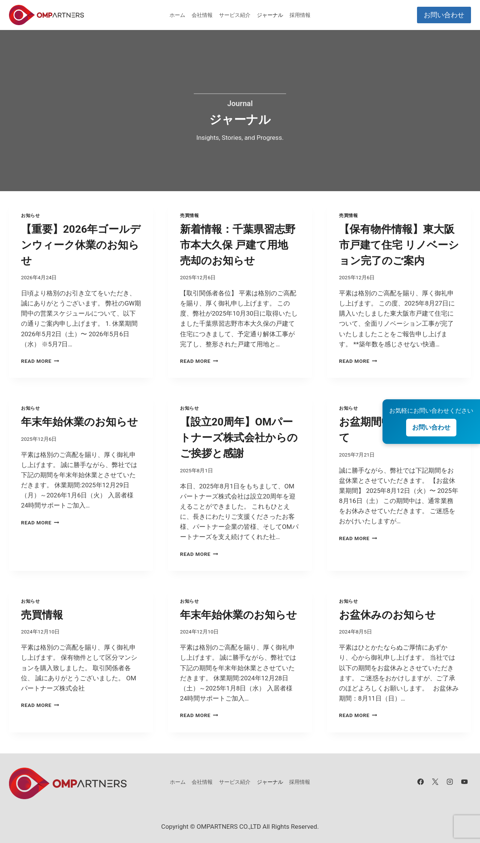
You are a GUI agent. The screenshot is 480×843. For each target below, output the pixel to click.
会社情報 (202, 15)
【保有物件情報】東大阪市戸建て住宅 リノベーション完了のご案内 (399, 245)
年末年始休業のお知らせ (79, 422)
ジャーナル (270, 15)
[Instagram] (450, 782)
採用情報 (300, 15)
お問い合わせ (444, 15)
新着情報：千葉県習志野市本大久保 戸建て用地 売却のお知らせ (238, 245)
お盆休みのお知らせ (387, 615)
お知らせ (30, 215)
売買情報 (189, 215)
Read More (40, 361)
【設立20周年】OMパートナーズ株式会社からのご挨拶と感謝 (239, 438)
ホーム (177, 15)
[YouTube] (464, 782)
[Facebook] (420, 782)
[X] (435, 782)
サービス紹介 (234, 15)
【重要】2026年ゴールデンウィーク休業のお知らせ (81, 245)
